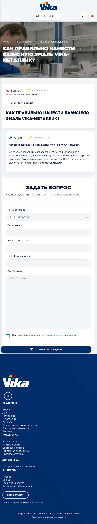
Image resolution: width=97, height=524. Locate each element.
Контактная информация (17, 486)
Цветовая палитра (13, 448)
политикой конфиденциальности (59, 335)
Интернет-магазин (26, 514)
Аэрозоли (8, 422)
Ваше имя (13, 225)
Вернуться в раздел (22, 103)
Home (5, 42)
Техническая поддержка (54, 42)
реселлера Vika (34, 502)
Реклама (7, 431)
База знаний (24, 42)
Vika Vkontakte (8, 396)
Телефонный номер (19, 256)
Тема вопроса (16, 210)
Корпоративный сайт (50, 514)
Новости (7, 477)
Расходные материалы (15, 428)
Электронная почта (19, 241)
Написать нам (15, 495)
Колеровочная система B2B (18, 467)
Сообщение (14, 271)
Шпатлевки (9, 419)
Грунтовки (8, 416)
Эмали (6, 410)
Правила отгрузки (13, 454)
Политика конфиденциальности (49, 517)
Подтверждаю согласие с (44, 335)
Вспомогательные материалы (19, 425)
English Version (72, 514)
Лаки (5, 413)
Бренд (6, 480)
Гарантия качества (13, 483)
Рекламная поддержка (15, 451)
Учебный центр (11, 445)
